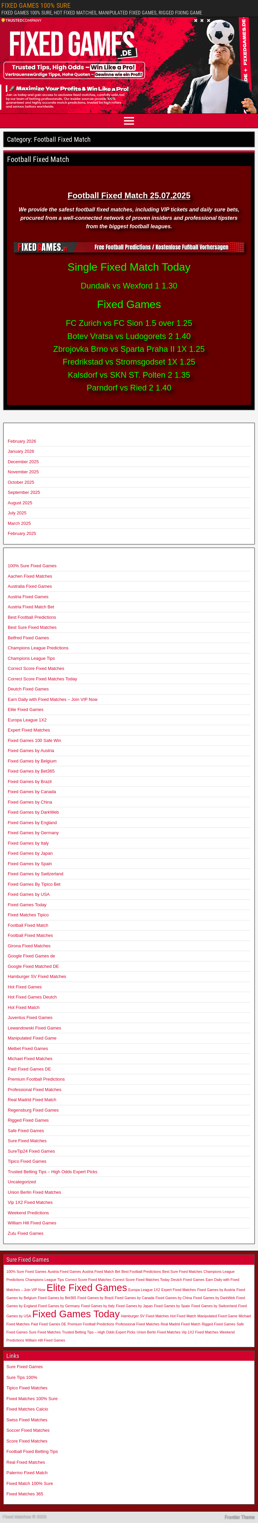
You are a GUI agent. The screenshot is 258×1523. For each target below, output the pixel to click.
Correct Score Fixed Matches (36, 668)
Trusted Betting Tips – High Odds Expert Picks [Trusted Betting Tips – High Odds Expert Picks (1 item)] (98, 1332)
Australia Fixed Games (30, 586)
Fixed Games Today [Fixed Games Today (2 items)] (76, 1313)
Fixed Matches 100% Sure (31, 1398)
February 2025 (22, 533)
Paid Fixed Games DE (29, 1069)
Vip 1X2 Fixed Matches (30, 1202)
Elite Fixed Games (25, 709)
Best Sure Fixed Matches (32, 627)
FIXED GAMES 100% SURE (36, 5)
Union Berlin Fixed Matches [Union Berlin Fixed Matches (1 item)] (158, 1332)
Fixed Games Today (27, 904)
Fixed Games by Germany (33, 832)
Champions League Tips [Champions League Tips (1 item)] (44, 1280)
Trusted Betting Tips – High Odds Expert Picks (52, 1171)
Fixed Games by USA (29, 894)
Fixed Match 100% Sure (29, 1483)
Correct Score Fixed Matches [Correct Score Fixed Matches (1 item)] (88, 1280)
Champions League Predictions (38, 647)
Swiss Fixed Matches (26, 1419)
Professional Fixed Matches (34, 1089)
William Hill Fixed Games (32, 1222)
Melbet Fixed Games (28, 1048)
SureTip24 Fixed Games (31, 1151)
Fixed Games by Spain (30, 863)
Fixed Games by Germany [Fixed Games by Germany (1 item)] (59, 1306)
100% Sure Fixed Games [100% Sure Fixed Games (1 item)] (26, 1272)
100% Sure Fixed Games (32, 565)
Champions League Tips (31, 658)
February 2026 (22, 441)
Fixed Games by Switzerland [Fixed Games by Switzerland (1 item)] (214, 1306)
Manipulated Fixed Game (32, 1038)
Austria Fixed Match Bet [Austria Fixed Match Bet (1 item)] (101, 1272)
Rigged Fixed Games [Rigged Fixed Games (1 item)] (218, 1324)
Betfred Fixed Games (28, 637)
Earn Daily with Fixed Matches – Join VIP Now (52, 699)
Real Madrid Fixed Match (32, 1099)
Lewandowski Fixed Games (34, 1027)
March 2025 (19, 523)
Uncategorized (22, 1181)
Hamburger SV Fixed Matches (37, 976)
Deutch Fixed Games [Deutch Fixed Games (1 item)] (187, 1280)
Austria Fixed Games (28, 596)
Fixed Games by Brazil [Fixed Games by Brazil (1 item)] (96, 1298)
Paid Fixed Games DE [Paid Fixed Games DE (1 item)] (48, 1324)
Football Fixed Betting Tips (32, 1451)
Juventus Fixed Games (30, 1017)
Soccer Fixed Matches (28, 1430)
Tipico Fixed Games (27, 1161)
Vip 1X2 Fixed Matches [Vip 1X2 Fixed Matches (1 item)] (200, 1332)
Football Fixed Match (38, 159)
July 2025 (17, 512)
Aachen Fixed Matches (30, 576)
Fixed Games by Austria (31, 750)
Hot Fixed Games (25, 986)
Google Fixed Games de (31, 955)
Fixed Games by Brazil (30, 781)
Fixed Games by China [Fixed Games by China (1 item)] (174, 1298)
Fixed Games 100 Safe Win (34, 740)
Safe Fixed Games (26, 1130)
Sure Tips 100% (21, 1377)
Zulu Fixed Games (25, 1233)
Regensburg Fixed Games (33, 1110)
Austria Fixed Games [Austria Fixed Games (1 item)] (64, 1272)
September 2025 (24, 492)
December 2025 (23, 461)
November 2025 (23, 471)
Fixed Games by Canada (32, 791)
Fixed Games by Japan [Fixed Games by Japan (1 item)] (134, 1306)
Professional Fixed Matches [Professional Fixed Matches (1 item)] (138, 1324)
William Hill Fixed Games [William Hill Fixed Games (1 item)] (45, 1340)
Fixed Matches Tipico (28, 914)
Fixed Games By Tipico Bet (34, 884)
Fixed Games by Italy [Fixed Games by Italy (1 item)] (98, 1306)
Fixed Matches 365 (24, 1493)
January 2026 (21, 451)
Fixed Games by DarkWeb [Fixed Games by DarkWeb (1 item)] (214, 1298)
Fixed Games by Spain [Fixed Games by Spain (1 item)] (172, 1306)
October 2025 (21, 482)
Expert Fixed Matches (29, 730)
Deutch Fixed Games (28, 688)
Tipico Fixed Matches (26, 1387)
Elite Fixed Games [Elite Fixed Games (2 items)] (87, 1287)
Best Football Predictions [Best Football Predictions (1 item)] (141, 1272)
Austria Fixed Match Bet (31, 606)
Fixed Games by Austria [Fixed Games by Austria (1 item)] (216, 1290)
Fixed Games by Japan (30, 853)
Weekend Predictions (28, 1212)
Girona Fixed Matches (29, 945)
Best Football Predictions (32, 617)
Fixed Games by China (30, 802)
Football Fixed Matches (30, 935)
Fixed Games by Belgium (32, 761)
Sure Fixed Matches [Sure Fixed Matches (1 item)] (45, 1332)
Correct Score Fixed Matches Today (42, 678)
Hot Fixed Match (24, 1007)
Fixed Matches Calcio (27, 1409)
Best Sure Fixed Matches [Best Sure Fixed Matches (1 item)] (182, 1272)
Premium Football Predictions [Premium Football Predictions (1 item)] (91, 1324)
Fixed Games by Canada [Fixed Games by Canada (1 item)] (134, 1298)
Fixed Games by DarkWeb (33, 812)
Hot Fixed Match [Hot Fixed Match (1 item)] (183, 1316)
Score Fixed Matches (26, 1441)
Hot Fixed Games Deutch (32, 997)
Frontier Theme (240, 1517)
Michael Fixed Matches (30, 1058)
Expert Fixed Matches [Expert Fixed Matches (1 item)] (178, 1290)
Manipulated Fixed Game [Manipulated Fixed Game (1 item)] (218, 1316)
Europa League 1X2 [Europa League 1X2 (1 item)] (144, 1290)
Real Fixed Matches (25, 1462)
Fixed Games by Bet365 (31, 771)
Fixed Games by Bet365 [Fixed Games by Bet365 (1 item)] (57, 1298)
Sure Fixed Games (24, 1366)
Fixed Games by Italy (28, 843)
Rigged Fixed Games (28, 1120)
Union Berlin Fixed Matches (34, 1192)
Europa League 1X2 (27, 719)
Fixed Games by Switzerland (35, 873)
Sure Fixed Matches (27, 1140)
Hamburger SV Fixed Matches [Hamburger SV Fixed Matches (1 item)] (145, 1316)
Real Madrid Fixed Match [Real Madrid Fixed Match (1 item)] (180, 1324)
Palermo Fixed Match (27, 1472)
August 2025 (20, 502)
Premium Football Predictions (36, 1079)
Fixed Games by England (32, 822)
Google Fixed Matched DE (33, 966)
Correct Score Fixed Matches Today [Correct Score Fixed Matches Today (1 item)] (141, 1280)
